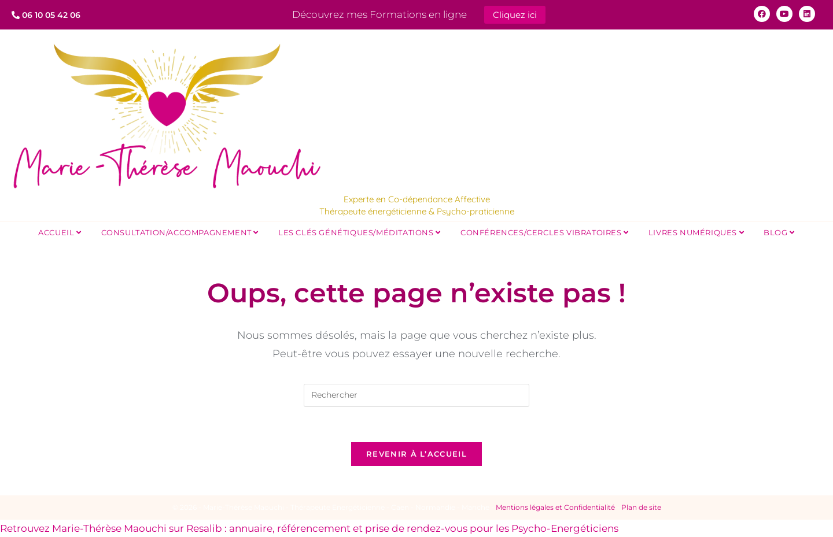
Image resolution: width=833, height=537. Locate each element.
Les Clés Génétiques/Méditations (359, 232)
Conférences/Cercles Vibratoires (544, 232)
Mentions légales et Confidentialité (555, 507)
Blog (779, 232)
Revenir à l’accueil (416, 453)
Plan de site (641, 507)
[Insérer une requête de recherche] (416, 395)
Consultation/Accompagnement (180, 232)
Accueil (59, 232)
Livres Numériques (696, 232)
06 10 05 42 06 (46, 15)
